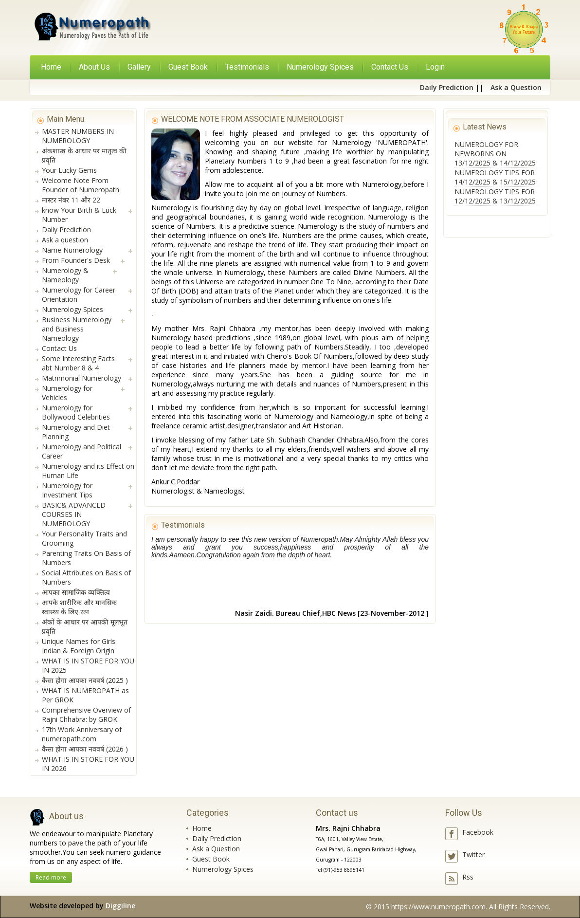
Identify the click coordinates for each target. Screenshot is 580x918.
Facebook (477, 832)
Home (51, 67)
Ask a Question (216, 848)
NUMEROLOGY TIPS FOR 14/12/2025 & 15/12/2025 (495, 177)
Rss (467, 876)
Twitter (473, 854)
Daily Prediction (216, 838)
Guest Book (211, 858)
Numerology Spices (223, 869)
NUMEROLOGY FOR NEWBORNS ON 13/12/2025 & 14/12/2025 (495, 153)
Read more (51, 877)
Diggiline (120, 905)
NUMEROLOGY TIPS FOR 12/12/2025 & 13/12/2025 (495, 196)
